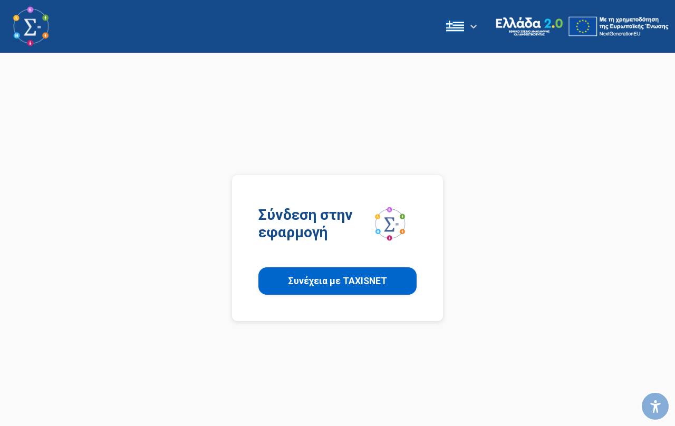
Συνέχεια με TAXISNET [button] (337, 281)
